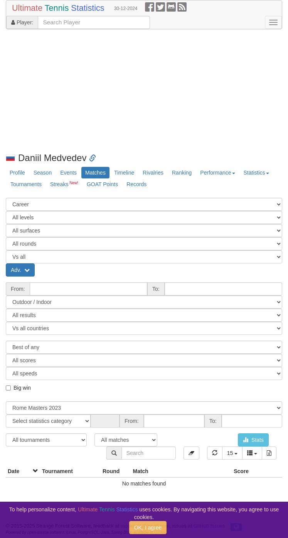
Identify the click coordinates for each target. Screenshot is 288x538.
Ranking (182, 173)
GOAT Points (102, 184)
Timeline (124, 173)
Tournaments (26, 184)
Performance (217, 173)
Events (68, 173)
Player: (22, 22)
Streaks (64, 183)
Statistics (256, 173)
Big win (18, 388)
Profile (17, 173)
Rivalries (153, 173)
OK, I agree (148, 527)
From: (18, 289)
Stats (253, 440)
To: (156, 289)
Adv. (20, 270)
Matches (95, 173)
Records (136, 184)
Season (43, 173)
